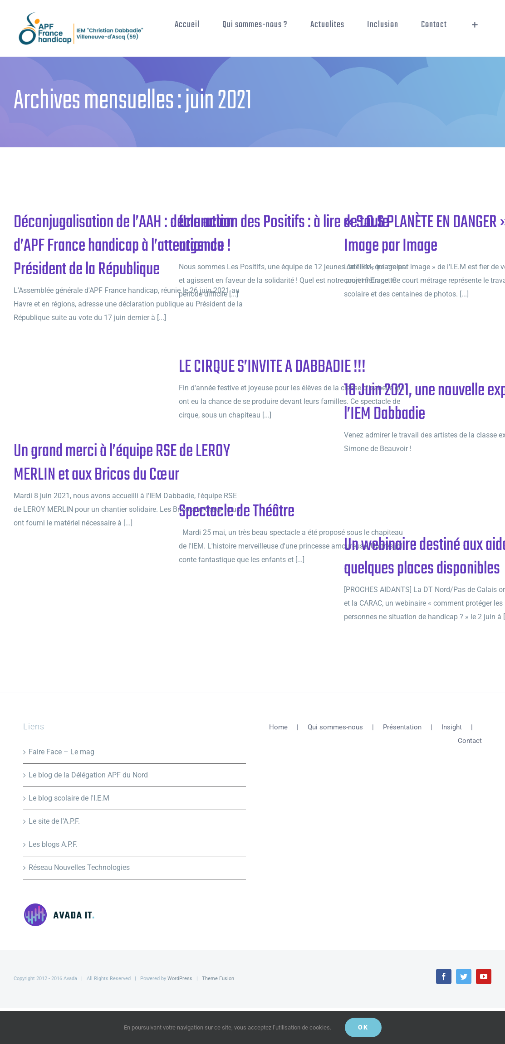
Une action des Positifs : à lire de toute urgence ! (284, 234)
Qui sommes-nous (335, 727)
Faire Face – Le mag (61, 752)
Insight (451, 727)
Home (278, 727)
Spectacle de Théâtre (236, 511)
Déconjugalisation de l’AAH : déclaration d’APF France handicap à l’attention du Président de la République (123, 246)
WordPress (179, 978)
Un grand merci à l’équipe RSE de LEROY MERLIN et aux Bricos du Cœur (122, 463)
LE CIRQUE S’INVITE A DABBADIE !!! (272, 367)
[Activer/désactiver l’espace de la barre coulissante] (474, 25)
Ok (363, 1027)
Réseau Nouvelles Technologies (79, 867)
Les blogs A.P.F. (53, 844)
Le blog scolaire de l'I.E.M (69, 798)
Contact (470, 741)
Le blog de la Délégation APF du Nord (88, 775)
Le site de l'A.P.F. (54, 821)
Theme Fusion (218, 978)
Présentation (402, 727)
